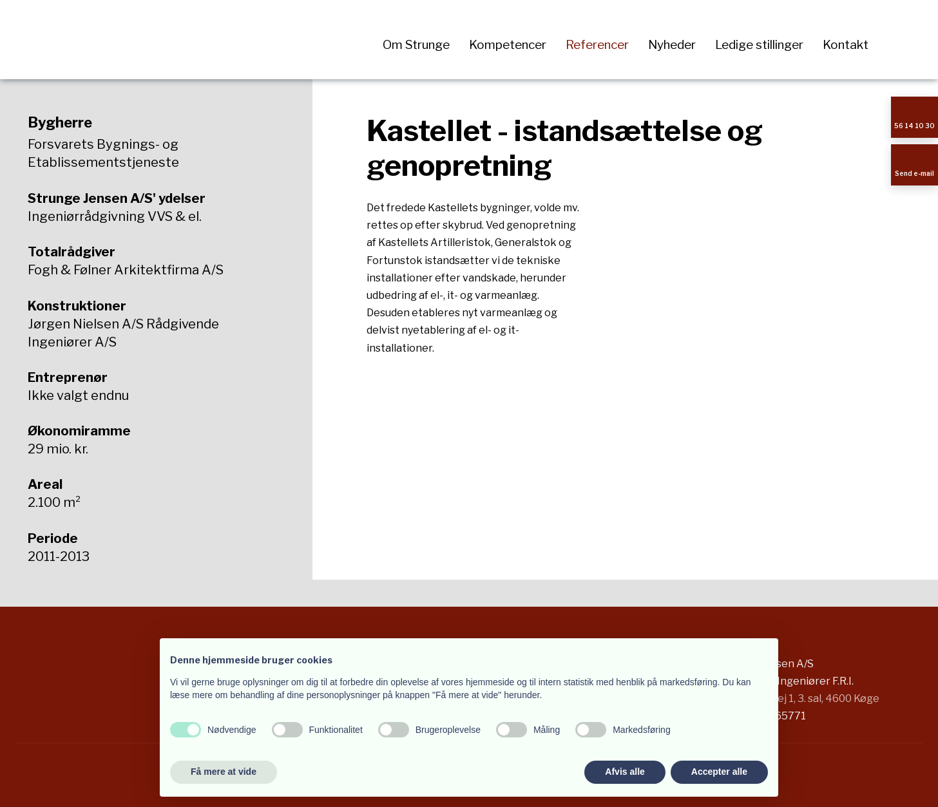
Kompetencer (507, 44)
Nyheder (672, 44)
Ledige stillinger (759, 44)
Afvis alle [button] (624, 771)
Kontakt (845, 44)
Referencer (597, 44)
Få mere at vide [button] (223, 771)
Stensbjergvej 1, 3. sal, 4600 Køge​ (797, 698)
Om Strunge (416, 44)
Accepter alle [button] (719, 771)
